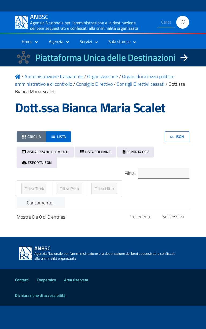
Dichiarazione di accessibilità (40, 319)
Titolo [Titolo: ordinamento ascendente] (28, 195)
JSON (177, 136)
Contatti (22, 303)
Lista (59, 136)
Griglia (31, 136)
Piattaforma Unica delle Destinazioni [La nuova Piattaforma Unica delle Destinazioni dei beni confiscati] (105, 57)
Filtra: (153, 174)
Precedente (140, 240)
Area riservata (76, 303)
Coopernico (46, 303)
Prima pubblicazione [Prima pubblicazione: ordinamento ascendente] (96, 195)
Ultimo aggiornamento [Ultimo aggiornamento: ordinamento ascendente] (151, 192)
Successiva (173, 240)
